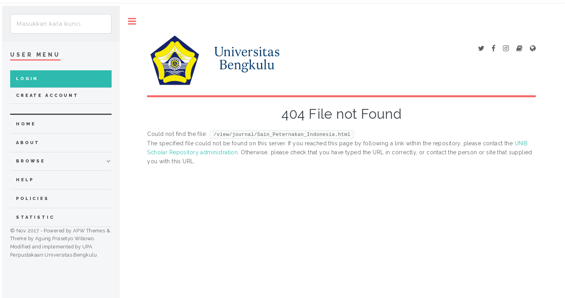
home (26, 124)
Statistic (35, 217)
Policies (32, 198)
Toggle (132, 21)
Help (25, 179)
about (28, 142)
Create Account (47, 95)
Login (27, 78)
